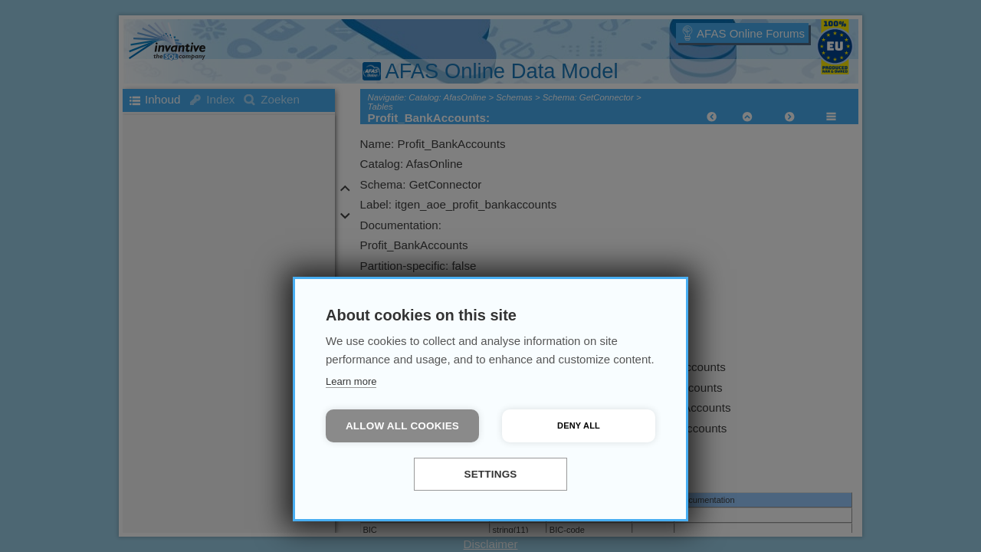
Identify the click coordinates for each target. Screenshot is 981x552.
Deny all (578, 425)
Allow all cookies (402, 426)
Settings (490, 474)
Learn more (351, 381)
